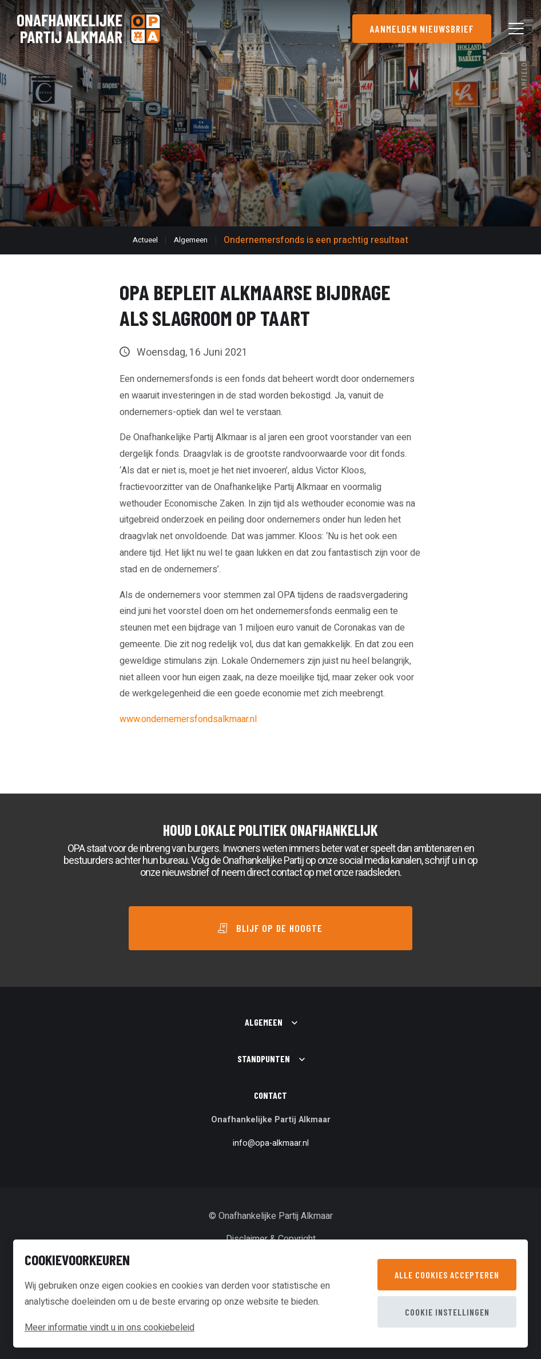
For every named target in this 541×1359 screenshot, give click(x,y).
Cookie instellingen (447, 1311)
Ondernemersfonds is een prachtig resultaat (316, 240)
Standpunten (263, 1058)
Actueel (145, 240)
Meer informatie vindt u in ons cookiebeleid (109, 1327)
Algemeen (191, 240)
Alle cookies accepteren (447, 1274)
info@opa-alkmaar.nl (271, 1143)
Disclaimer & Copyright (271, 1239)
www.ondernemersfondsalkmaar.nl (188, 719)
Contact (270, 1095)
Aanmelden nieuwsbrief (422, 28)
